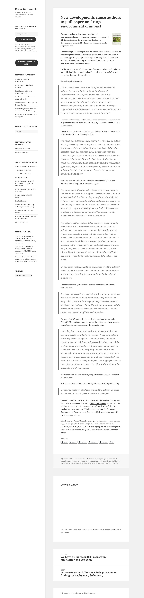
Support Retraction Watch (26, 63)
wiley (103, 463)
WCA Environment (98, 403)
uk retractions (96, 463)
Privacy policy (66, 593)
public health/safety (76, 463)
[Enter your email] (26, 34)
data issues (93, 459)
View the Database (21, 152)
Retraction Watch (26, 9)
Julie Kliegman (81, 459)
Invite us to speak (21, 222)
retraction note (75, 81)
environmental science (77, 461)
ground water (101, 461)
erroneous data (91, 461)
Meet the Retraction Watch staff (26, 167)
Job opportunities (21, 177)
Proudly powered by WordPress (83, 593)
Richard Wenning (80, 134)
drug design (101, 459)
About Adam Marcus (24, 170)
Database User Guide (22, 149)
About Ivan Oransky (24, 174)
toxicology (87, 463)
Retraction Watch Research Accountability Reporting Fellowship (24, 183)
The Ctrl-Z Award (21, 201)
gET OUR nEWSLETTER (26, 39)
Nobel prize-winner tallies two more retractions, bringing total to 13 (26, 259)
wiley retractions (112, 463)
